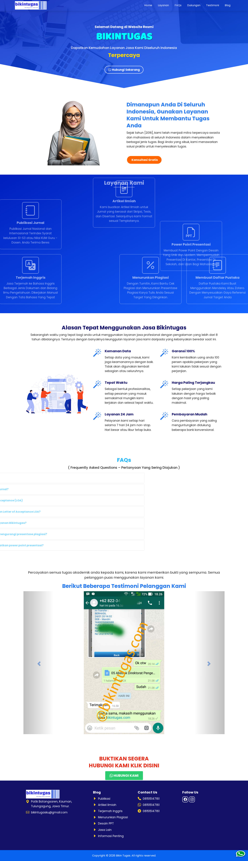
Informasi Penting (111, 836)
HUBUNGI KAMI (124, 775)
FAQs (178, 5)
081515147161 (151, 799)
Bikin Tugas (123, 855)
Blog (227, 5)
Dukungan (193, 5)
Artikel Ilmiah (107, 805)
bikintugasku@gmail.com (49, 812)
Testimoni (212, 5)
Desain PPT (106, 823)
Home (148, 5)
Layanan (163, 5)
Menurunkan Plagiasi (113, 817)
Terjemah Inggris (110, 811)
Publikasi (104, 799)
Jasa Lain (105, 830)
